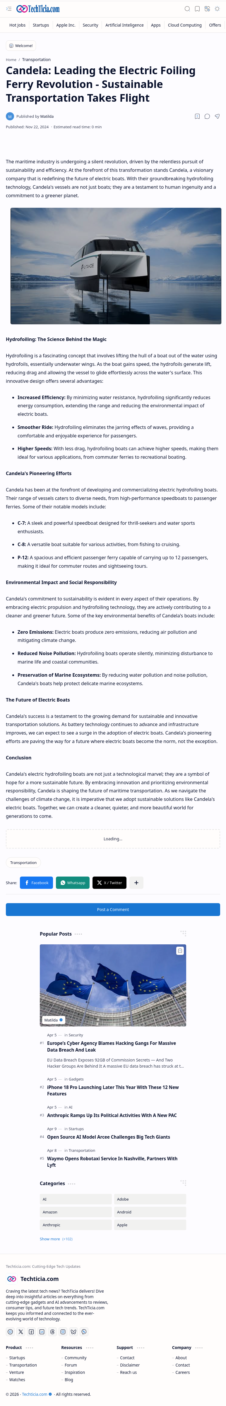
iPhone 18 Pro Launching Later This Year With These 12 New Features (113, 1090)
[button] (8, 8)
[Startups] (41, 25)
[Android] (150, 1212)
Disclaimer (130, 1365)
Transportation (23, 1365)
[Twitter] (20, 1331)
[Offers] (215, 25)
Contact (127, 1357)
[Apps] (156, 25)
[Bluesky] (73, 1331)
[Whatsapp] (84, 1331)
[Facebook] (31, 1331)
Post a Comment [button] (113, 909)
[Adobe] (150, 1199)
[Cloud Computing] (185, 25)
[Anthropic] (76, 1225)
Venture (16, 1372)
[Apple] (150, 1225)
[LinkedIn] (41, 1331)
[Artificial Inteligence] (125, 25)
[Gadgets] (76, 1079)
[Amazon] (76, 1212)
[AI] (71, 1107)
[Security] (90, 25)
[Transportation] (23, 862)
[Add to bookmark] (180, 951)
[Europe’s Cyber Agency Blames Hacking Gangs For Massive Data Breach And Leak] (113, 985)
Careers (183, 1372)
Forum (71, 1365)
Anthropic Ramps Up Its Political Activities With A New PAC (112, 1115)
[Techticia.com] (38, 9)
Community (75, 1357)
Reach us (128, 1372)
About (181, 1357)
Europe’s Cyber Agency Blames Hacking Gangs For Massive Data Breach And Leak (111, 1046)
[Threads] (52, 1331)
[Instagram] (63, 1331)
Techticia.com (37, 1394)
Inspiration (75, 1372)
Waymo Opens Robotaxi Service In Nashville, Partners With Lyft (112, 1162)
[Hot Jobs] (17, 25)
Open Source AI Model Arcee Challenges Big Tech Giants (108, 1137)
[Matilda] (35, 116)
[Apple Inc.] (66, 25)
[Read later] (197, 116)
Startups (17, 1357)
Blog (69, 1379)
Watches (17, 1379)
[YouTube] (10, 1331)
